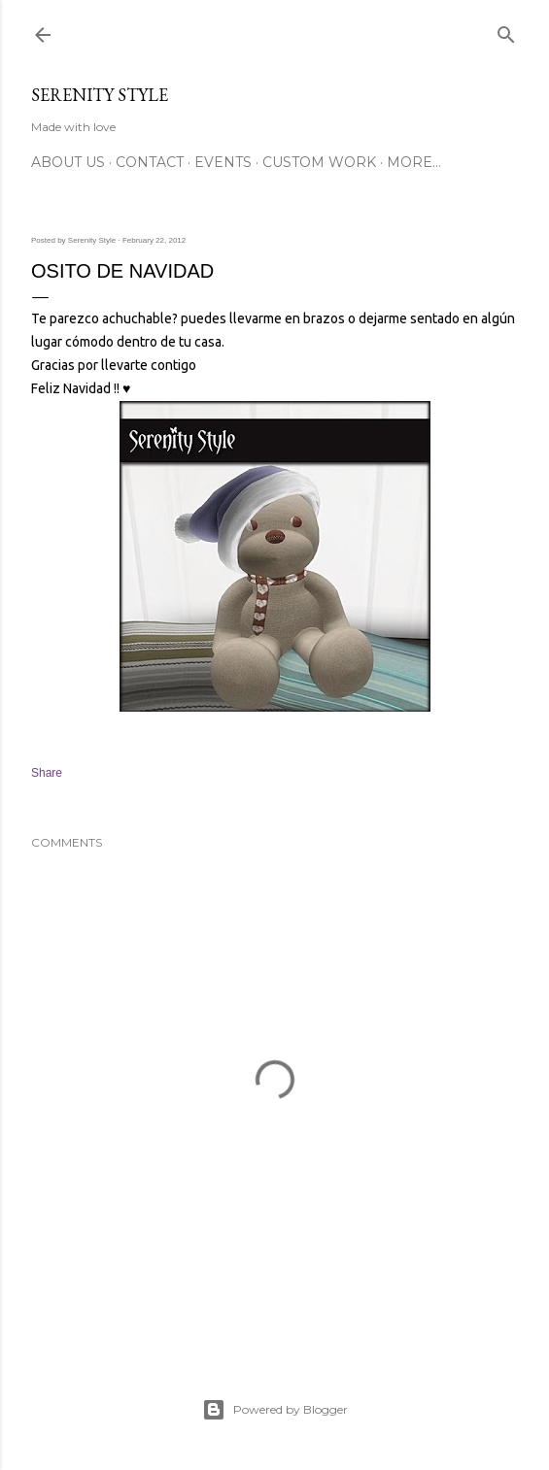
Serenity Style (99, 95)
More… (414, 162)
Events (223, 162)
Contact (150, 162)
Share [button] (46, 773)
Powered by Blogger (275, 1409)
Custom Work (319, 162)
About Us (68, 162)
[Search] (506, 31)
